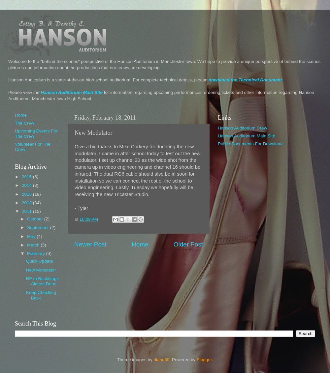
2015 (27, 176)
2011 (27, 211)
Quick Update (39, 261)
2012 (27, 202)
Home (140, 244)
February (36, 253)
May (32, 236)
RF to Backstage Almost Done (42, 281)
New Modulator (41, 270)
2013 (27, 194)
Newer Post (90, 244)
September (38, 227)
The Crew (24, 123)
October (35, 218)
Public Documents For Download (250, 143)
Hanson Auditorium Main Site (72, 92)
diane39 (161, 359)
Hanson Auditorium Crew (242, 128)
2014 (27, 185)
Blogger (204, 359)
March (34, 245)
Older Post (188, 244)
